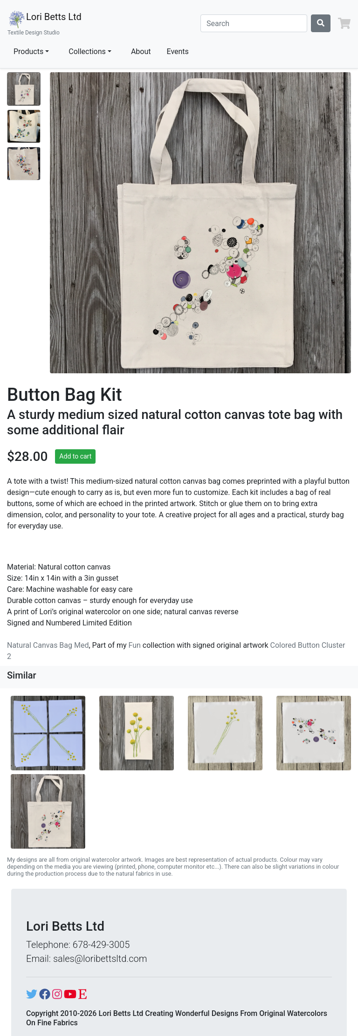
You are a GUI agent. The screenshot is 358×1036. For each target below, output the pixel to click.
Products (28, 51)
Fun (135, 645)
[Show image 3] (24, 163)
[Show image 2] (24, 126)
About (141, 51)
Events (178, 51)
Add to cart (75, 456)
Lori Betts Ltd (44, 23)
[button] (344, 23)
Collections (87, 51)
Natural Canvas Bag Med (48, 645)
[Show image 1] (24, 89)
